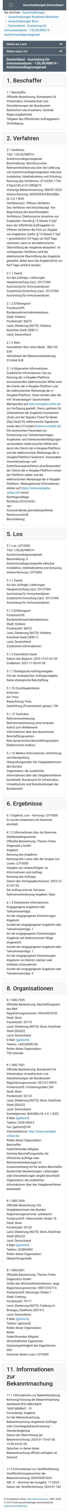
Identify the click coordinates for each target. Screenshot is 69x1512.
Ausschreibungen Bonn (23, 21)
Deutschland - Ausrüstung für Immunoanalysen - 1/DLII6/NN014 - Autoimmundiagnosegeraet (27, 30)
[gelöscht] (22, 1040)
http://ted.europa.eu (37, 1499)
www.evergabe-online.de (45, 404)
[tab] (34, 44)
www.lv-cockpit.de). (49, 426)
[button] (34, 44)
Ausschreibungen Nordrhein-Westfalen (33, 17)
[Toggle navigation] (11, 5)
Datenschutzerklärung (15, 1506)
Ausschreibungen (33, 12)
